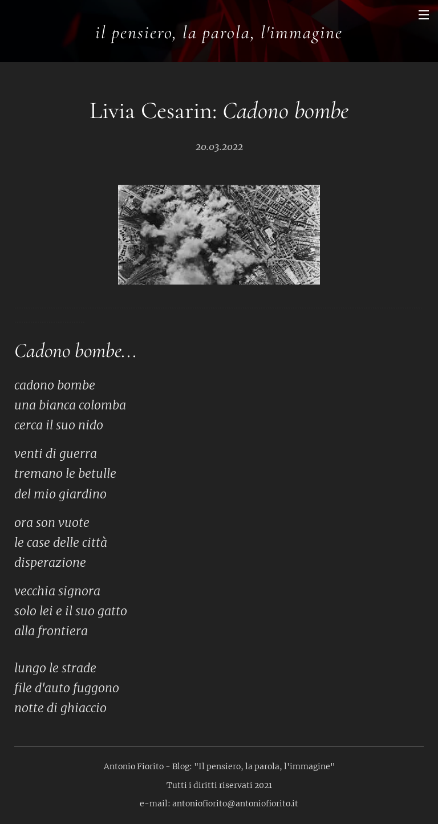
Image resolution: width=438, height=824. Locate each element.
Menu (424, 14)
